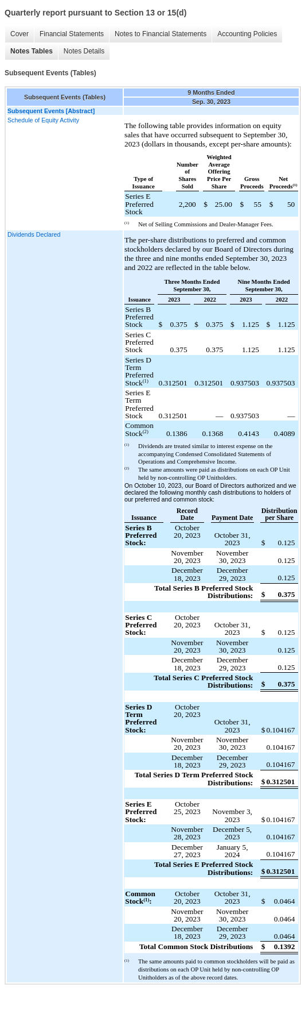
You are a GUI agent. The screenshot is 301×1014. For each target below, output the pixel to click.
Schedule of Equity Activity (43, 120)
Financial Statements (72, 34)
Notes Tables (31, 51)
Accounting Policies (247, 34)
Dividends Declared (33, 234)
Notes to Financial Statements (160, 34)
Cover (19, 34)
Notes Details (84, 51)
